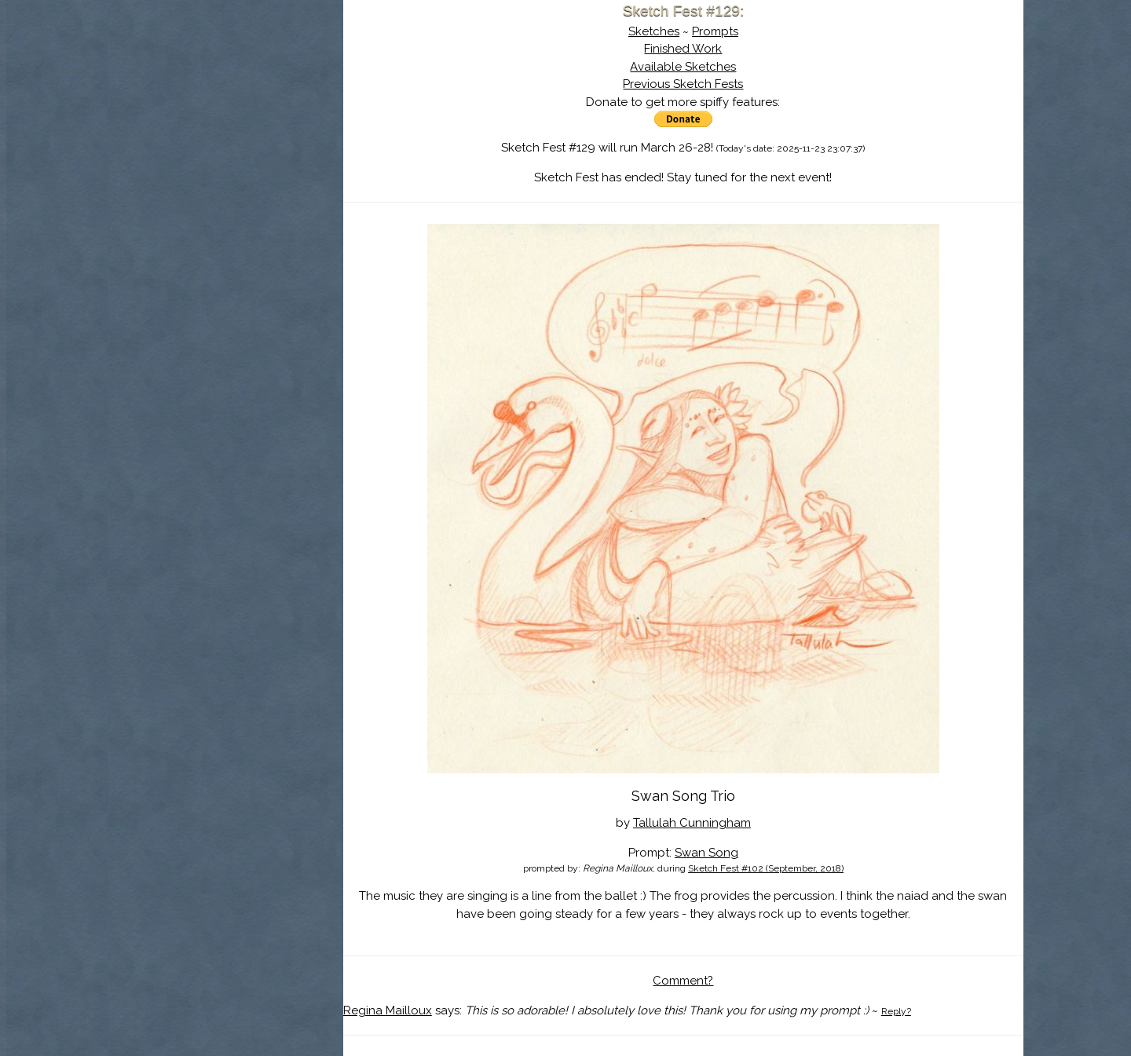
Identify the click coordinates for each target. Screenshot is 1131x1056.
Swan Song (706, 853)
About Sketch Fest (225, 112)
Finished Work (683, 49)
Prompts (715, 31)
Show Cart (200, 205)
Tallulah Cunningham (692, 823)
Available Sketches (683, 67)
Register (257, 184)
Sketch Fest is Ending (225, 89)
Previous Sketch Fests (683, 84)
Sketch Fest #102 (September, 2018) (766, 868)
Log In (187, 184)
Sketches (653, 31)
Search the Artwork (225, 160)
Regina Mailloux (387, 1010)
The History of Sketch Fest (225, 137)
